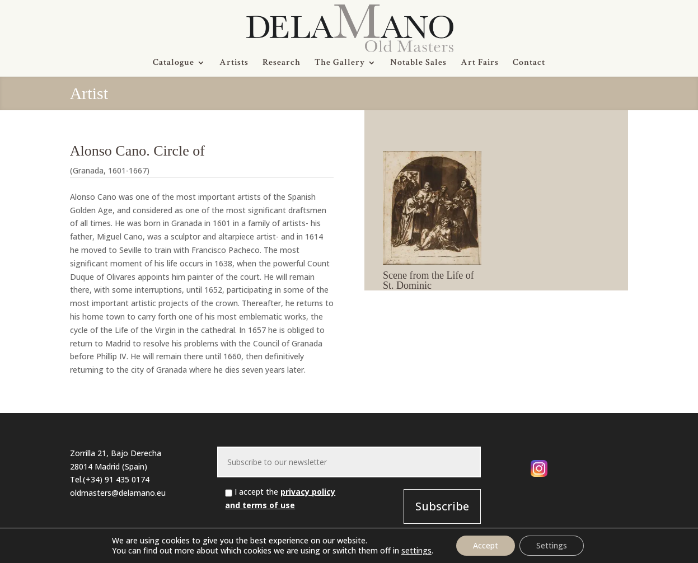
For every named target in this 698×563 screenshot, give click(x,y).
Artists (234, 63)
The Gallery (340, 63)
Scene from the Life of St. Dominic (428, 280)
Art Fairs (480, 63)
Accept (485, 545)
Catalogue (173, 63)
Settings (551, 545)
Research (282, 63)
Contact (529, 63)
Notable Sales (418, 63)
